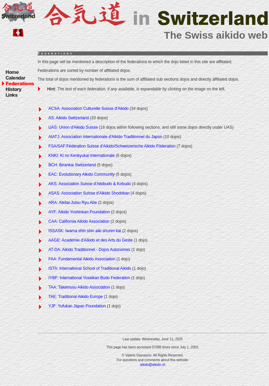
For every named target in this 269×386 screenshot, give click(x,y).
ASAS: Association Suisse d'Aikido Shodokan (88, 193)
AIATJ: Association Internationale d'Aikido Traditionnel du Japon (105, 136)
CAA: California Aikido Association (78, 221)
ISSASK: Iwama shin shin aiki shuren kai (84, 230)
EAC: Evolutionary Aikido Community (81, 174)
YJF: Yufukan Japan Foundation (77, 306)
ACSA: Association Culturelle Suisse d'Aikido (88, 108)
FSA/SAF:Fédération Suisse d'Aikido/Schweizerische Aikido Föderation (112, 146)
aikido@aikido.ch (152, 365)
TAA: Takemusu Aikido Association (79, 287)
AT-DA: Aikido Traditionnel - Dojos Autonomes (89, 249)
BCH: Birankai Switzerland (72, 165)
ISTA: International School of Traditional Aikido (89, 268)
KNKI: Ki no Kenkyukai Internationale (81, 155)
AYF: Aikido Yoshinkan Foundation (79, 212)
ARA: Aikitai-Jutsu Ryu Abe (72, 202)
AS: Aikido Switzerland (68, 118)
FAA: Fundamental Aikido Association (81, 259)
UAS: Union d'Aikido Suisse (73, 127)
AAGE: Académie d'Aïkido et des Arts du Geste (90, 240)
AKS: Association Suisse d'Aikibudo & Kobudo (89, 183)
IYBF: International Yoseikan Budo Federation (89, 277)
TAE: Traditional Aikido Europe (75, 296)
